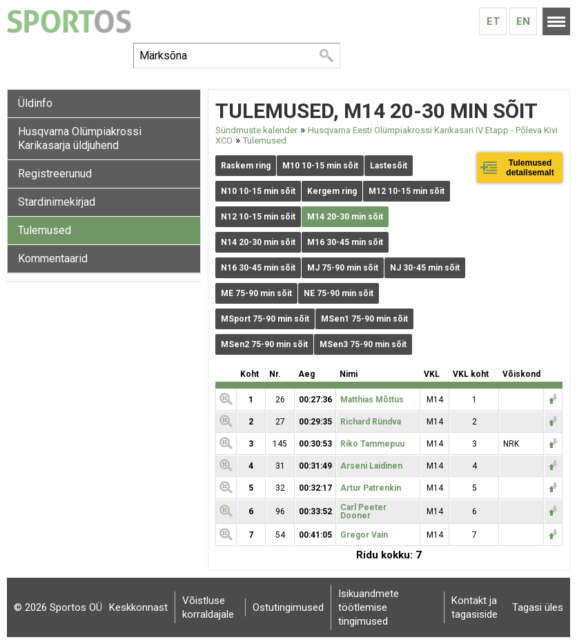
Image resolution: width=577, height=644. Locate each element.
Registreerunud (55, 173)
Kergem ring (332, 191)
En (523, 21)
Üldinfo (35, 103)
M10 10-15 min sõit (320, 165)
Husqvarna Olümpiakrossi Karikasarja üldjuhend (79, 138)
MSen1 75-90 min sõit (364, 319)
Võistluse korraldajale (208, 607)
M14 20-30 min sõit (345, 217)
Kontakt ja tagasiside (474, 607)
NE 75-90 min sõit (338, 293)
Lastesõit (388, 165)
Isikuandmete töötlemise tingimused (368, 607)
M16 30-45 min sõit (345, 242)
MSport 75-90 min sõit (265, 319)
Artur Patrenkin (370, 488)
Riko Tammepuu (372, 444)
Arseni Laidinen (371, 466)
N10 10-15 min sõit (258, 191)
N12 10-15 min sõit (258, 217)
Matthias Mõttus (372, 399)
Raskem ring (246, 165)
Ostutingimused (288, 607)
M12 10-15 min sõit (406, 191)
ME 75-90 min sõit (256, 293)
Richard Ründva (370, 422)
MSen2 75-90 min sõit (264, 344)
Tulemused (44, 230)
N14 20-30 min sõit (258, 242)
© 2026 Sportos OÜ (58, 607)
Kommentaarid (53, 258)
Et (493, 21)
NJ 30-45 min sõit (425, 268)
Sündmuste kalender (256, 130)
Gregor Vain (364, 535)
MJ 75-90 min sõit (342, 268)
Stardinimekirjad (56, 201)
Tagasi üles (537, 607)
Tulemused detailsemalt (530, 167)
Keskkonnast (138, 607)
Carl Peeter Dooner (363, 511)
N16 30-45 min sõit (258, 268)
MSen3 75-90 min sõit (363, 344)
